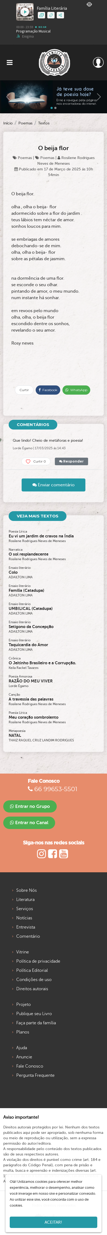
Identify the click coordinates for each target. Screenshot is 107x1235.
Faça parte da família (36, 1023)
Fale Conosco (29, 1066)
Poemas (25, 123)
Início (8, 123)
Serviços (24, 908)
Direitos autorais (32, 988)
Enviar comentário (53, 485)
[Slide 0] (52, 108)
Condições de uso (34, 979)
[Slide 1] (55, 108)
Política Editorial (32, 970)
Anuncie (24, 1057)
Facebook (48, 390)
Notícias (24, 918)
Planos (22, 1032)
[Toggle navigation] (9, 62)
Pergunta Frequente (35, 1075)
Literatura (25, 899)
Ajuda (21, 1047)
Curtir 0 (36, 461)
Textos (43, 123)
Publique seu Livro (34, 1013)
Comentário (28, 936)
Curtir (24, 390)
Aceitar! (53, 1222)
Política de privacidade (38, 961)
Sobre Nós (26, 890)
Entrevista (25, 927)
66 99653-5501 (52, 789)
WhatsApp (76, 390)
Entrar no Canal (29, 822)
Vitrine (22, 952)
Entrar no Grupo (30, 806)
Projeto (23, 1004)
